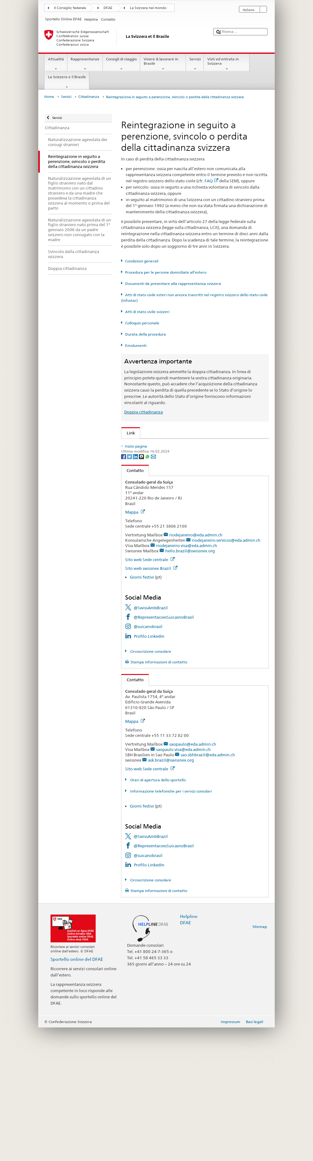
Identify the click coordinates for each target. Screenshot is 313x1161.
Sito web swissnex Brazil (151, 701)
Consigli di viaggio (121, 64)
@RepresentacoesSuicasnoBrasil (164, 750)
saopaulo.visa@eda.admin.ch (183, 882)
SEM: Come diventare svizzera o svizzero (166, 444)
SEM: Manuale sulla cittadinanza (158, 463)
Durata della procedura (145, 334)
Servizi (195, 64)
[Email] (153, 589)
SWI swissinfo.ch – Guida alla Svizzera (163, 552)
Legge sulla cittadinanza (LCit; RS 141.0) (166, 473)
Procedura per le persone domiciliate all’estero (165, 272)
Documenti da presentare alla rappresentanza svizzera (173, 283)
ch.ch (133, 542)
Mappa (135, 645)
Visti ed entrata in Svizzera (226, 64)
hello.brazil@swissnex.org (190, 684)
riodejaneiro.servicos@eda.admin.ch (226, 673)
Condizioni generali (141, 261)
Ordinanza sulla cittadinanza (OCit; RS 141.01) (172, 482)
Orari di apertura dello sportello (157, 913)
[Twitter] (130, 589)
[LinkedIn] (136, 589)
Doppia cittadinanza (143, 411)
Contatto (132, 603)
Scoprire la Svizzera (146, 532)
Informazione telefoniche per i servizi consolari (170, 924)
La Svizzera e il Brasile (67, 81)
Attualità (56, 64)
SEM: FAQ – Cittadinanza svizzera (159, 454)
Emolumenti (135, 345)
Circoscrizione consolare (150, 784)
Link (128, 432)
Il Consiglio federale (70, 8)
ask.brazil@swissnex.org (171, 893)
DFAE (107, 8)
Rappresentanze (85, 64)
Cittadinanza (88, 97)
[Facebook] (124, 589)
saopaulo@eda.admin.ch (192, 877)
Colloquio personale (142, 323)
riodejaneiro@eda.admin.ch (195, 668)
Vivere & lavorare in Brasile (163, 64)
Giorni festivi (142, 710)
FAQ (211, 180)
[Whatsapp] (148, 589)
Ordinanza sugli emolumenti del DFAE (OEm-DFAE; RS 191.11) (186, 492)
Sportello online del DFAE (76, 1092)
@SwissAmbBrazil (151, 740)
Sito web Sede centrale (150, 692)
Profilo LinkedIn (149, 769)
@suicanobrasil (148, 760)
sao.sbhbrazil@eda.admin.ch (208, 888)
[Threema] (142, 589)
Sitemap (259, 1059)
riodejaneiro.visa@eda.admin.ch (186, 678)
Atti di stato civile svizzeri (147, 311)
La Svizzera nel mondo (148, 8)
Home (49, 97)
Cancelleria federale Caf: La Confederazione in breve (177, 561)
